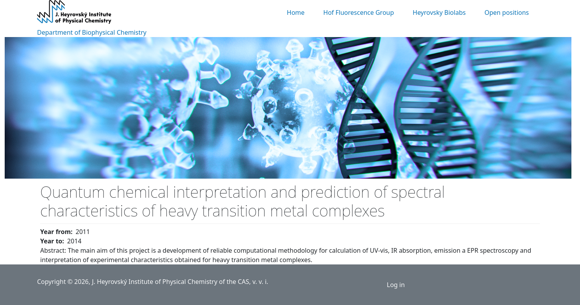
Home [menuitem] (296, 12)
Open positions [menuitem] (506, 12)
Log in (396, 284)
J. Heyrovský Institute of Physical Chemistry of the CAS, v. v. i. (180, 281)
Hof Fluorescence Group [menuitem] (358, 12)
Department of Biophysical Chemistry (91, 32)
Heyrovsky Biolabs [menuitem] (439, 12)
